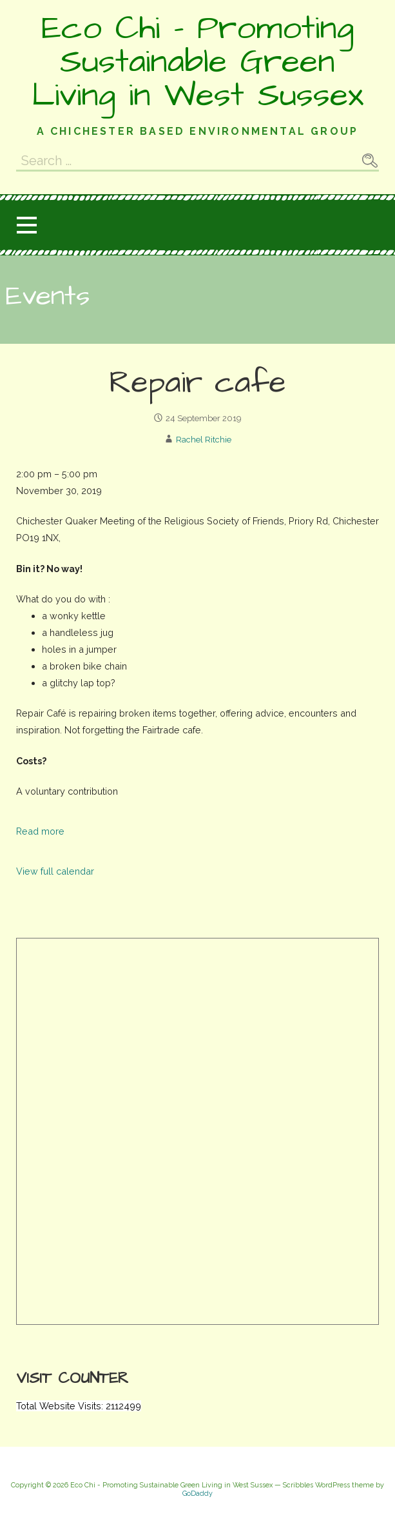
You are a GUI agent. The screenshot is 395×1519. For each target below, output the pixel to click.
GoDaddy (197, 1493)
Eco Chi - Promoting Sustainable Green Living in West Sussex (197, 62)
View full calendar (55, 871)
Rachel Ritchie (203, 439)
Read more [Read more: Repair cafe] (40, 831)
